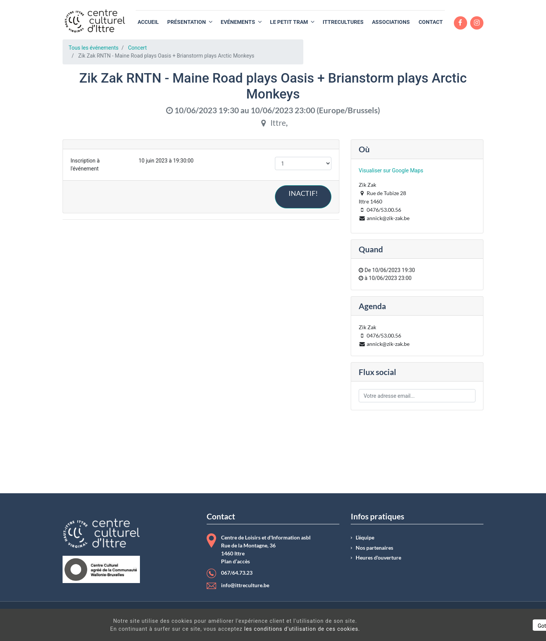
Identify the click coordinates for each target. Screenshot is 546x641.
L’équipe (365, 538)
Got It (474, 626)
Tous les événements (93, 48)
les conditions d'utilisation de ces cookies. (275, 629)
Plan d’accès (235, 561)
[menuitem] (148, 22)
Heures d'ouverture (378, 558)
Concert (137, 48)
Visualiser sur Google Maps (391, 170)
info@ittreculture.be (245, 585)
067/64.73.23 (237, 573)
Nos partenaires (374, 548)
